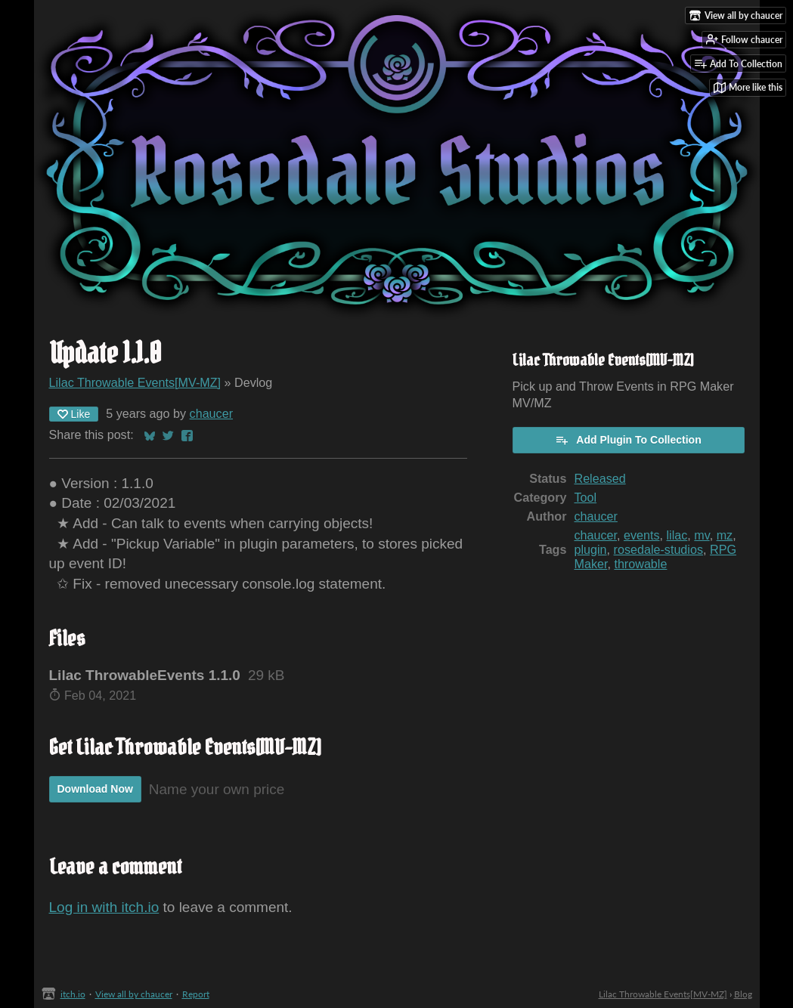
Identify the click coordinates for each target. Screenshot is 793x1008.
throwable (640, 563)
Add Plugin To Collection (628, 440)
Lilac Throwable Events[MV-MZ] (135, 382)
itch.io (72, 994)
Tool (585, 497)
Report (195, 994)
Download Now (95, 789)
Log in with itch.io (104, 907)
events (642, 535)
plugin (590, 549)
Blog (743, 994)
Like (74, 414)
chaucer (211, 413)
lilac (677, 535)
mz (725, 535)
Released (599, 478)
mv (701, 535)
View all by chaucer (133, 994)
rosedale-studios (658, 549)
